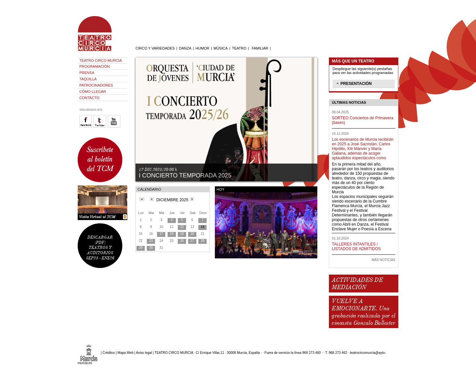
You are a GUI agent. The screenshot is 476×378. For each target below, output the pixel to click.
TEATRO (239, 48)
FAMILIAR (260, 48)
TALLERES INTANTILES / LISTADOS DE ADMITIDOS (356, 246)
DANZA (185, 48)
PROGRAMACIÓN (94, 66)
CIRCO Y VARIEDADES (155, 48)
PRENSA (86, 73)
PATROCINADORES (96, 85)
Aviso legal (144, 353)
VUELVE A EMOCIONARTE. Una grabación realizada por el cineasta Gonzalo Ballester (363, 311)
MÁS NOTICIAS (383, 260)
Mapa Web (126, 353)
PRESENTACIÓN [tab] (353, 83)
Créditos (108, 353)
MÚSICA (221, 48)
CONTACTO (89, 98)
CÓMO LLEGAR (92, 92)
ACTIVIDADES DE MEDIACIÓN (357, 283)
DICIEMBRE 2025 (172, 200)
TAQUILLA (88, 79)
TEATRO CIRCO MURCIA (100, 60)
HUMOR (203, 48)
